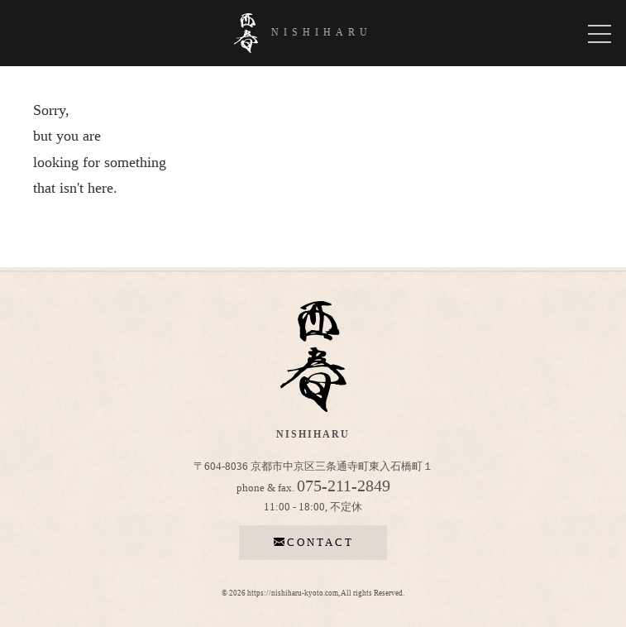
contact (313, 542)
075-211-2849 (343, 486)
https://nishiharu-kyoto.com (292, 593)
